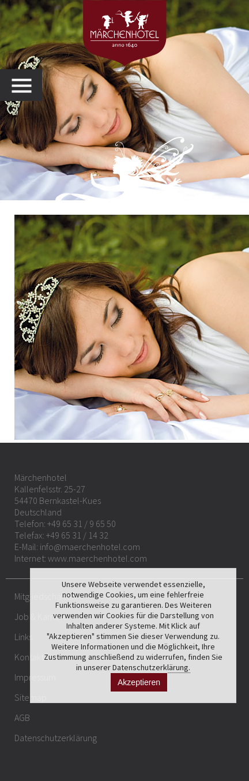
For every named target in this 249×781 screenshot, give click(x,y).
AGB (22, 717)
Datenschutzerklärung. (151, 667)
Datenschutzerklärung (55, 737)
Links (23, 636)
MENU (27, 85)
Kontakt (29, 657)
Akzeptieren (139, 682)
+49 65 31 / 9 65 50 (81, 523)
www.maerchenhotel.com (97, 558)
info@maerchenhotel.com (90, 546)
